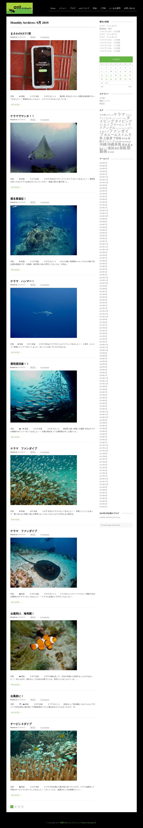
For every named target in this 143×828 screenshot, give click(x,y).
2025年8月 (103, 188)
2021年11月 (104, 314)
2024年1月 (103, 241)
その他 (102, 98)
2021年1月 (103, 342)
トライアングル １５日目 (110, 51)
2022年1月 (103, 308)
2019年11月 (104, 381)
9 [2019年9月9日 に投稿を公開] (106, 71)
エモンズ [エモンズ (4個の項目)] (109, 115)
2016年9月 (103, 487)
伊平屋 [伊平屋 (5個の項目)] (124, 139)
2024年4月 (103, 233)
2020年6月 (103, 361)
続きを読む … (16, 105)
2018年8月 (103, 423)
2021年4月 (103, 333)
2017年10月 (104, 451)
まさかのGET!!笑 (20, 33)
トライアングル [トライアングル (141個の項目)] (115, 126)
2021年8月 (103, 322)
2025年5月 (103, 196)
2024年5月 (103, 230)
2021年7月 (103, 325)
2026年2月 (103, 171)
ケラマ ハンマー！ (22, 281)
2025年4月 (103, 199)
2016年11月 (104, 482)
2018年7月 (103, 426)
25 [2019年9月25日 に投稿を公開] (115, 79)
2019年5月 (103, 398)
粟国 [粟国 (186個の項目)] (111, 148)
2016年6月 (103, 496)
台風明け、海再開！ (22, 613)
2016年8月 (103, 490)
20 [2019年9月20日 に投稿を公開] (125, 75)
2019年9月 (103, 387)
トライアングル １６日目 (110, 48)
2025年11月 (104, 180)
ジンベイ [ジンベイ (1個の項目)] (115, 118)
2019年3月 (103, 403)
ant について (84, 8)
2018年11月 (104, 414)
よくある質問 (114, 8)
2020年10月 (104, 350)
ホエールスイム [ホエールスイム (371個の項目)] (116, 135)
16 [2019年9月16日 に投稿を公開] (106, 75)
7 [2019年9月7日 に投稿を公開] (130, 67)
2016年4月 (103, 501)
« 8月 (101, 86)
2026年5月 (103, 163)
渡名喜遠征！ (18, 198)
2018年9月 (103, 420)
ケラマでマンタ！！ (22, 116)
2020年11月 (104, 347)
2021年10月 (104, 317)
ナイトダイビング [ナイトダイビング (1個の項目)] (122, 128)
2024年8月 (103, 222)
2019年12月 (104, 378)
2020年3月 (103, 370)
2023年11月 (104, 247)
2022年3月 (103, 303)
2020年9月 (103, 353)
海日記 (33, 37)
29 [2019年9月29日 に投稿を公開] (102, 83)
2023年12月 (104, 244)
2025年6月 (103, 194)
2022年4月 (103, 300)
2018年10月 (104, 417)
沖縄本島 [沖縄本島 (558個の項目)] (114, 145)
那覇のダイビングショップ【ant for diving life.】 (78, 823)
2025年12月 (104, 177)
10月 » (130, 86)
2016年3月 (103, 504)
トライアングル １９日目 (110, 40)
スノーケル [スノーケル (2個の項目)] (122, 118)
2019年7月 (103, 392)
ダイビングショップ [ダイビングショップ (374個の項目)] (116, 122)
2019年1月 (103, 409)
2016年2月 (103, 507)
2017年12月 (104, 445)
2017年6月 (103, 462)
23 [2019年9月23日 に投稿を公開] (106, 79)
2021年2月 (103, 339)
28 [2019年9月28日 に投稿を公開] (130, 79)
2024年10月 (104, 216)
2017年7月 (103, 459)
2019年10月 (104, 384)
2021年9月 (103, 319)
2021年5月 (103, 331)
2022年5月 (103, 297)
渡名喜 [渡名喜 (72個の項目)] (126, 144)
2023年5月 (103, 264)
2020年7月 (103, 359)
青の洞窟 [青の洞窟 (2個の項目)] (111, 152)
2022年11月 (104, 280)
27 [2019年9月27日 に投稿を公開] (125, 79)
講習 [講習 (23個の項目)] (116, 148)
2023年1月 (103, 275)
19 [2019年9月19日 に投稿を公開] (120, 75)
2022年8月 (103, 289)
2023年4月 (103, 266)
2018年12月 (104, 412)
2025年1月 (103, 208)
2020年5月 (103, 364)
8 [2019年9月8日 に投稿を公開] (101, 71)
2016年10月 (104, 484)
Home (53, 8)
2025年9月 (103, 185)
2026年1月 (103, 174)
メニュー (62, 8)
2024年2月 (103, 238)
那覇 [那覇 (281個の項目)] (123, 148)
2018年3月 (103, 437)
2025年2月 (103, 205)
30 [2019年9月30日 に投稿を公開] (106, 83)
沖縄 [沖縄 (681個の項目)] (103, 145)
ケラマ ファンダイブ (23, 448)
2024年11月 (104, 213)
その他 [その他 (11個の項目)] (103, 115)
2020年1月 (103, 375)
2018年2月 (103, 440)
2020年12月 (104, 345)
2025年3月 (103, 202)
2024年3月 (103, 236)
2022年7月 (103, 292)
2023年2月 (103, 272)
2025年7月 (103, 191)
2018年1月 (103, 442)
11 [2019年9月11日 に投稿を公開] (115, 71)
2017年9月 (103, 454)
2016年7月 (103, 493)
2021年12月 (104, 311)
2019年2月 (103, 406)
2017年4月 (103, 468)
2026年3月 (103, 169)
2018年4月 (103, 434)
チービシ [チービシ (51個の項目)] (119, 124)
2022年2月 (103, 305)
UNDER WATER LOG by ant (110, 517)
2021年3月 (103, 336)
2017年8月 (103, 456)
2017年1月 (103, 476)
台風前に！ (17, 696)
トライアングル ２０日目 (110, 31)
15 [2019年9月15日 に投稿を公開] (102, 75)
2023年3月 (103, 269)
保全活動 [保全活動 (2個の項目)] (118, 142)
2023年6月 (103, 261)
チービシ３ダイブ (21, 723)
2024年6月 (103, 227)
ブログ (72, 8)
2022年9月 (103, 286)
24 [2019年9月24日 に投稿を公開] (111, 79)
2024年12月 (104, 210)
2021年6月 (103, 328)
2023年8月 (103, 255)
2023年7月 (103, 258)
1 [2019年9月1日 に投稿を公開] (101, 67)
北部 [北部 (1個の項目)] (123, 142)
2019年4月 (103, 400)
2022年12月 (104, 278)
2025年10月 (104, 183)
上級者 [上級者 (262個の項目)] (108, 138)
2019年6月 (103, 395)
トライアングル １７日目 (110, 45)
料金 (95, 8)
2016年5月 (103, 498)
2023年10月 (104, 250)
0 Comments (44, 37)
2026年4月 (103, 166)
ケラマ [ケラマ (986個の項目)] (119, 114)
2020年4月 (103, 367)
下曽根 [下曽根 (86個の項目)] (117, 138)
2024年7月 (103, 224)
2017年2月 (103, 473)
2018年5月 (103, 431)
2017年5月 (103, 465)
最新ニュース (105, 101)
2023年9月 (103, 252)
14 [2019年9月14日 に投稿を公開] (130, 71)
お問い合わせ (129, 8)
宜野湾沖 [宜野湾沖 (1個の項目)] (128, 142)
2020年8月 (103, 356)
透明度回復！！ (19, 363)
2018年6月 (103, 428)
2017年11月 (104, 448)
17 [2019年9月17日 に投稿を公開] (111, 75)
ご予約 (103, 8)
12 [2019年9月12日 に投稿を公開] (120, 71)
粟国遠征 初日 (106, 29)
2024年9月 (103, 219)
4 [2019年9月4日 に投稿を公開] (115, 67)
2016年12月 (104, 479)
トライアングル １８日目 (110, 43)
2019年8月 (103, 389)
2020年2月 (103, 373)
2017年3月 (103, 470)
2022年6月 (103, 294)
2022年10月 (104, 283)
